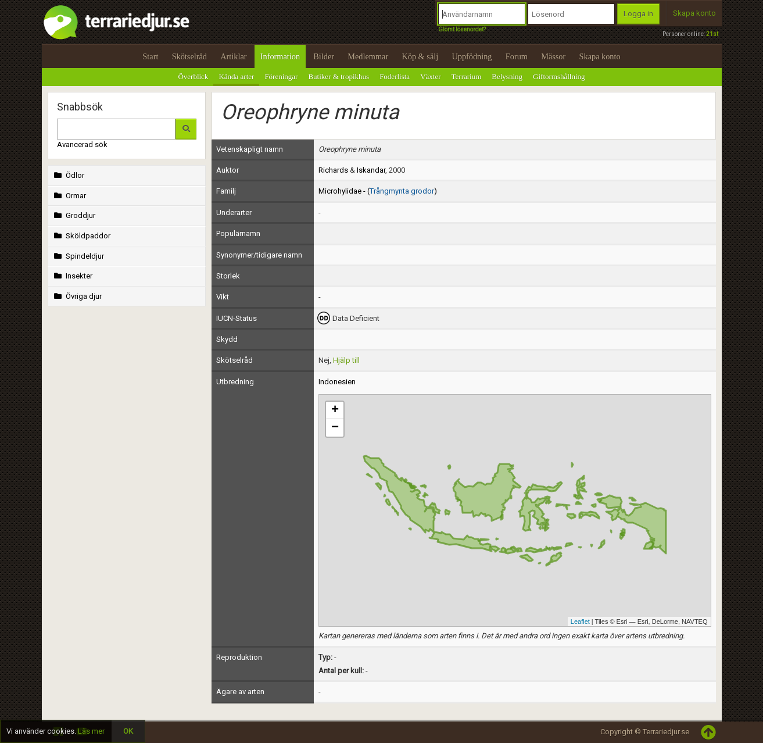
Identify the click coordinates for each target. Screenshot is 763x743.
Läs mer (91, 731)
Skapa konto (694, 13)
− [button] (335, 428)
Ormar (69, 195)
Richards (333, 170)
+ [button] (335, 410)
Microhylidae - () (377, 191)
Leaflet (580, 621)
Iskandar (371, 170)
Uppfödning (472, 56)
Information (280, 56)
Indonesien (337, 381)
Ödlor (68, 175)
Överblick (193, 76)
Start (150, 56)
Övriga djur (77, 296)
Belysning (507, 76)
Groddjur (73, 215)
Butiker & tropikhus (338, 76)
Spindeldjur (78, 256)
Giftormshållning (559, 76)
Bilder (323, 56)
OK (128, 731)
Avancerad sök (82, 144)
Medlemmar (368, 56)
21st (712, 34)
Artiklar (233, 56)
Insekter (72, 276)
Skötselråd (189, 56)
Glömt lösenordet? (462, 29)
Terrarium (467, 76)
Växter (430, 76)
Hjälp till (346, 360)
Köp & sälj (420, 56)
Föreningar (281, 76)
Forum (517, 56)
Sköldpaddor (81, 235)
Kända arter (236, 76)
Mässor (553, 56)
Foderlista (394, 76)
